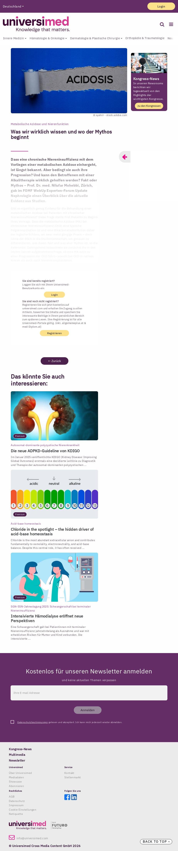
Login (161, 6)
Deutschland (12, 6)
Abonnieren (16, 786)
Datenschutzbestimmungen (32, 722)
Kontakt (69, 773)
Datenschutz (17, 801)
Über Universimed (20, 773)
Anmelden (88, 710)
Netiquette (16, 814)
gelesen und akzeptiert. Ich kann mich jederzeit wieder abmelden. (69, 722)
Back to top (156, 841)
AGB (11, 796)
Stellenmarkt (72, 777)
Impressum (16, 805)
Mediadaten (16, 777)
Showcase (15, 781)
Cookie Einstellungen (22, 809)
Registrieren (54, 333)
